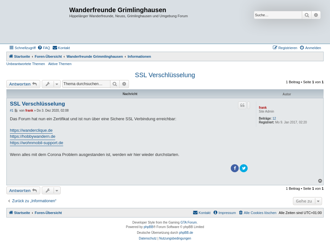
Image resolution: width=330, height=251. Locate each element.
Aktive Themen (59, 64)
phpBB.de (186, 232)
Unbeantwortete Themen (25, 64)
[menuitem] (43, 48)
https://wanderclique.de (31, 130)
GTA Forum (188, 222)
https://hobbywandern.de (32, 136)
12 (274, 118)
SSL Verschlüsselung (165, 74)
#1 (11, 110)
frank (262, 107)
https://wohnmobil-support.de (36, 142)
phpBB (148, 227)
